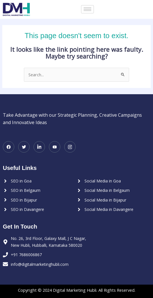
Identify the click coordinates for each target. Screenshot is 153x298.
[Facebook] (8, 147)
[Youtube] (54, 147)
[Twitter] (24, 147)
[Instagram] (70, 147)
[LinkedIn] (39, 147)
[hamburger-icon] (87, 9)
